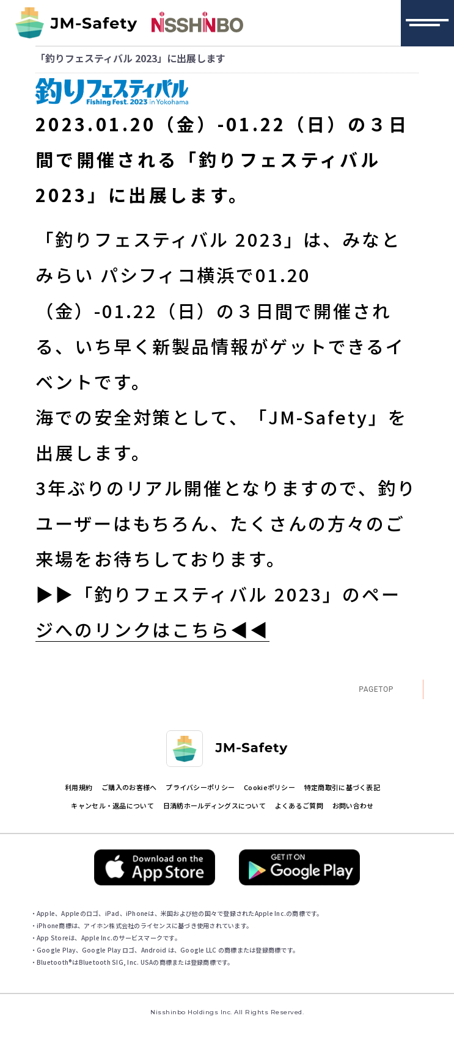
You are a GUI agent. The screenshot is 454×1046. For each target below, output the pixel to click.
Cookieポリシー (269, 787)
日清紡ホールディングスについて (214, 805)
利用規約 (78, 787)
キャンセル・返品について (112, 805)
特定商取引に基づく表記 (342, 787)
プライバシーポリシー (200, 787)
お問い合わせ (353, 805)
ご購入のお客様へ (128, 787)
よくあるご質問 (299, 805)
